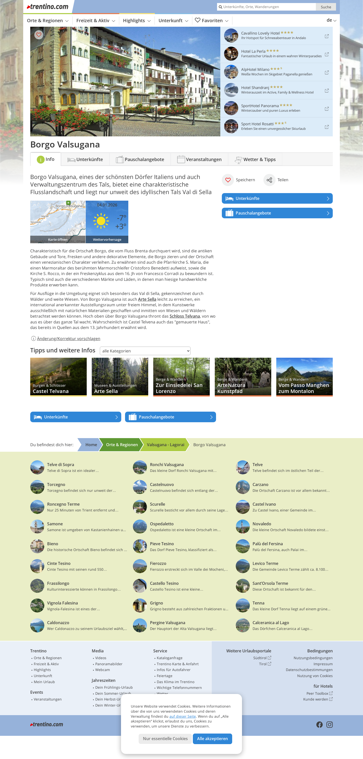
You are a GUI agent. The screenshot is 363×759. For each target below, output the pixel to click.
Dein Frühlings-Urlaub (114, 687)
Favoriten (211, 20)
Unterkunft (173, 20)
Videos (100, 657)
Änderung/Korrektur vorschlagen (65, 338)
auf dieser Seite (182, 716)
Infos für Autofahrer (174, 669)
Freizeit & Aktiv (95, 20)
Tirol (265, 663)
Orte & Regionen (48, 20)
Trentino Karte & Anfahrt (178, 663)
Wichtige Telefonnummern (179, 687)
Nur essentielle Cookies (165, 738)
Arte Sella (147, 299)
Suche (326, 7)
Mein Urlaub (44, 681)
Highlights (137, 20)
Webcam (102, 669)
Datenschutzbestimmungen (309, 669)
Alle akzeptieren (212, 738)
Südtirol (262, 657)
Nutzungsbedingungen (313, 657)
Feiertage (164, 675)
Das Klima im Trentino (175, 681)
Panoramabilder (109, 663)
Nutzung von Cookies (315, 675)
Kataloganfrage (170, 657)
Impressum (323, 663)
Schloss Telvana (185, 316)
